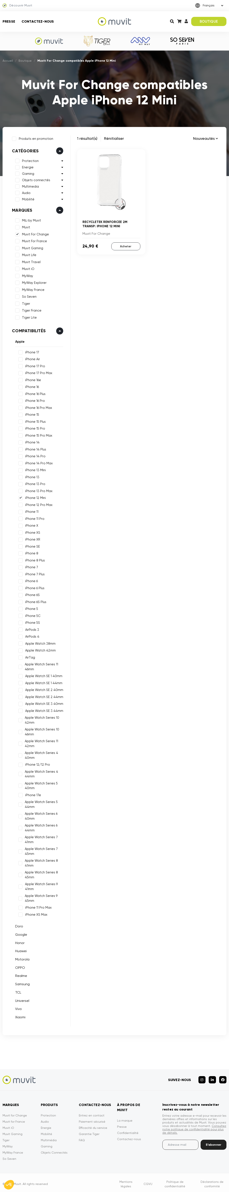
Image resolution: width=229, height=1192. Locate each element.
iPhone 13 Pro (34, 483)
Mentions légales (125, 1181)
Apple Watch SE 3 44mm (43, 710)
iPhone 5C (32, 615)
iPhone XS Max (35, 914)
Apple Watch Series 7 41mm (40, 838)
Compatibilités (28, 329)
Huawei (20, 950)
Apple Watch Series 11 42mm (40, 742)
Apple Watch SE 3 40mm (43, 703)
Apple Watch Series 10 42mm (41, 719)
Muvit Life (28, 254)
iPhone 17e (32, 794)
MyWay (26, 275)
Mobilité (27, 198)
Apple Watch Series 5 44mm (40, 803)
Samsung (21, 983)
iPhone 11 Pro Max (37, 907)
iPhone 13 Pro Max (38, 490)
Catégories (24, 150)
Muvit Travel (30, 261)
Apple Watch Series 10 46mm (41, 731)
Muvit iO (27, 268)
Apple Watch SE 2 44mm (43, 696)
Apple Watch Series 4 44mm (40, 773)
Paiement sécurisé (92, 1118)
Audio (25, 192)
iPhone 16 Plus (34, 393)
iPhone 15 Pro (34, 428)
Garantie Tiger (89, 1131)
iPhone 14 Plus (34, 448)
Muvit (25, 226)
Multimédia (49, 1137)
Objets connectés (35, 179)
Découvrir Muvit (17, 5)
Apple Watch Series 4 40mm (40, 754)
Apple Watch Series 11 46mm (40, 666)
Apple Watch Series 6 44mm (40, 827)
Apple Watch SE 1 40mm (43, 675)
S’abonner (213, 1142)
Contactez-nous (38, 21)
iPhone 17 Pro (34, 365)
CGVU (148, 1181)
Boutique (25, 60)
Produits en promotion (35, 138)
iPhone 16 (31, 386)
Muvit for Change (15, 1112)
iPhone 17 (31, 351)
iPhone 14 (31, 441)
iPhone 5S (31, 622)
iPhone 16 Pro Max (37, 407)
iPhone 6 (30, 580)
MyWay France (32, 289)
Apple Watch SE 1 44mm (43, 682)
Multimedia (29, 186)
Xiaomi (19, 1016)
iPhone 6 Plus (34, 587)
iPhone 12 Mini (34, 497)
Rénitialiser (114, 138)
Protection (29, 160)
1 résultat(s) (87, 138)
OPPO (19, 967)
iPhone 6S (31, 594)
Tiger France (31, 310)
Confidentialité (127, 1130)
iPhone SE (31, 546)
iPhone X (30, 525)
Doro (18, 925)
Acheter (125, 246)
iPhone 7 (30, 566)
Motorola (21, 958)
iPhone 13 (31, 476)
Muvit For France (33, 240)
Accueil (8, 60)
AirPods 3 (31, 629)
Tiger (25, 303)
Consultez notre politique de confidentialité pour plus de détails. (194, 1126)
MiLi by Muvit (30, 219)
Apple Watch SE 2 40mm (43, 689)
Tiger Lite (28, 317)
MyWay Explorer (33, 282)
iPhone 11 (31, 511)
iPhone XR (31, 539)
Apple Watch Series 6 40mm (40, 815)
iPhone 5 (30, 608)
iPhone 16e (32, 379)
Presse (9, 21)
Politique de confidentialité (174, 1181)
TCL (17, 991)
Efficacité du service (93, 1124)
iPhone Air (31, 358)
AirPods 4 (31, 636)
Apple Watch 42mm (39, 649)
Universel (21, 1000)
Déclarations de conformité (212, 1181)
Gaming (27, 173)
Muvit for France (14, 1118)
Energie (27, 166)
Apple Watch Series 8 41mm (40, 862)
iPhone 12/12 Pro (36, 764)
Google (20, 934)
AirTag (29, 657)
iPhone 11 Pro (34, 518)
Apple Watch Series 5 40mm (40, 785)
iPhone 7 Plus (34, 573)
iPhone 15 (31, 414)
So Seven (28, 296)
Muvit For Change (34, 233)
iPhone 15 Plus (34, 421)
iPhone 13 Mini (34, 469)
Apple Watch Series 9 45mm (40, 897)
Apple (19, 341)
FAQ (82, 1137)
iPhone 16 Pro (34, 400)
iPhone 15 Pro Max (37, 435)
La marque (124, 1117)
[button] (9, 1185)
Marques (21, 209)
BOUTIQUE (209, 21)
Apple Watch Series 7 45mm (40, 850)
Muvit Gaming (31, 247)
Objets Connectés (54, 1149)
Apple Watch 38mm (39, 643)
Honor (19, 942)
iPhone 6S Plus (35, 601)
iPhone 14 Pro (34, 455)
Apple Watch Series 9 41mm (40, 885)
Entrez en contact (91, 1112)
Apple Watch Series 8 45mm (40, 874)
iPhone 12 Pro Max (38, 504)
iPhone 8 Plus (34, 559)
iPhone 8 (30, 552)
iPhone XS (31, 532)
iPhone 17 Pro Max (37, 372)
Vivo (17, 1008)
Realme (20, 975)
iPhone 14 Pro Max (38, 462)
